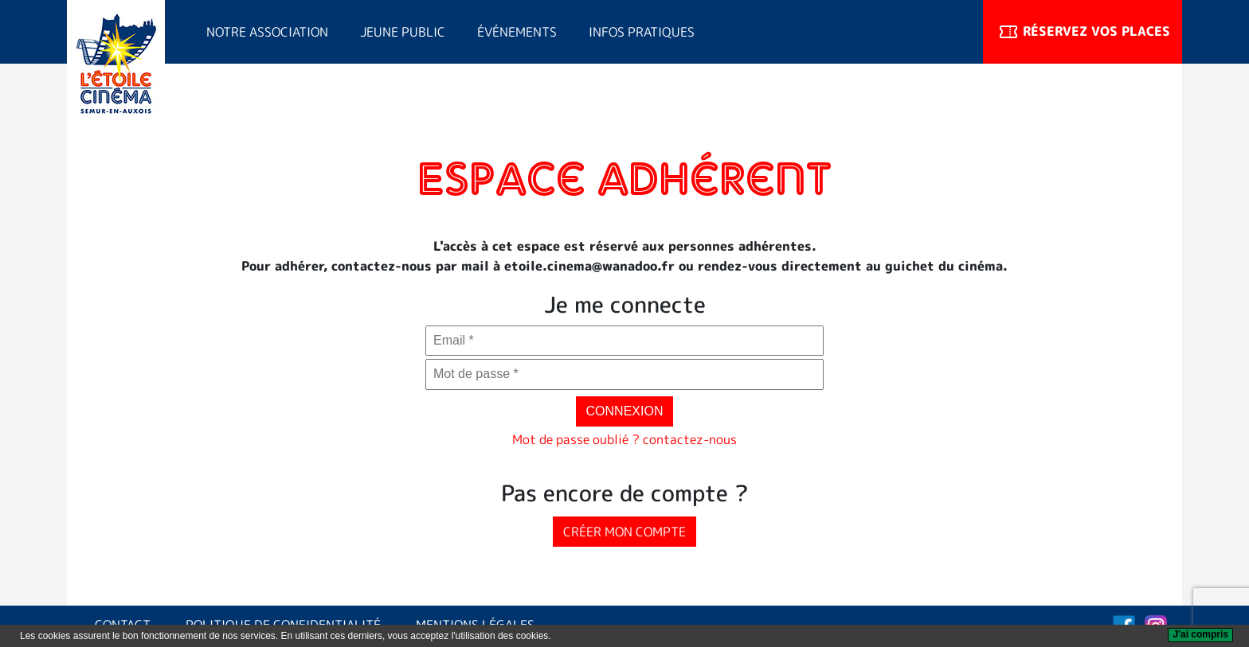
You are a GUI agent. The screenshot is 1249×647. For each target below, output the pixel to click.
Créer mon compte (624, 531)
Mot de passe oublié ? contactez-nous (624, 439)
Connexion (625, 411)
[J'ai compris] (1200, 635)
